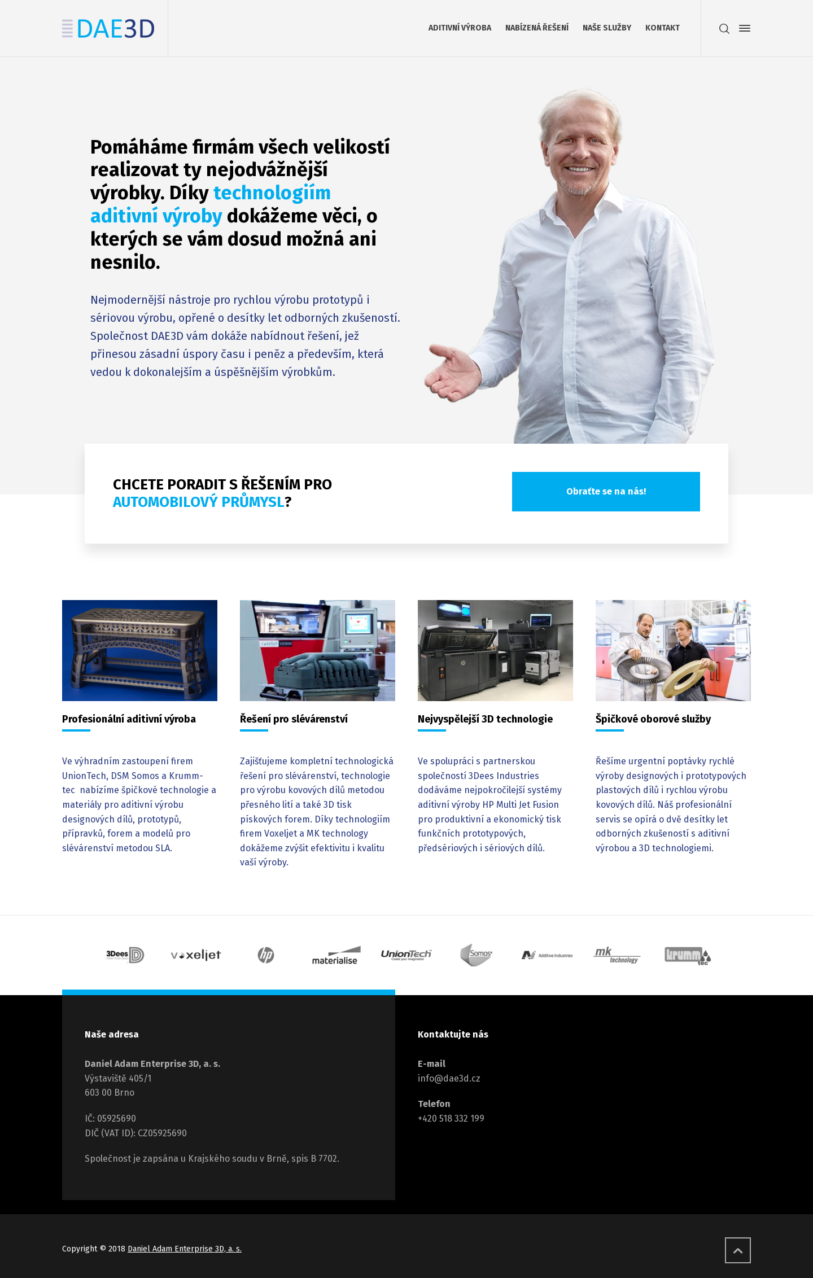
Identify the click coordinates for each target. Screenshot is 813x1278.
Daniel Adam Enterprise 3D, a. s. (185, 1249)
